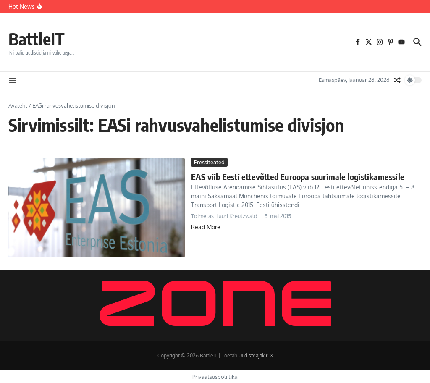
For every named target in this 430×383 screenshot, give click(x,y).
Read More (205, 227)
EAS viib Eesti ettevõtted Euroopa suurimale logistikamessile (297, 176)
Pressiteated (209, 162)
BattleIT (36, 38)
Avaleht (17, 105)
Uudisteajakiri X (256, 355)
